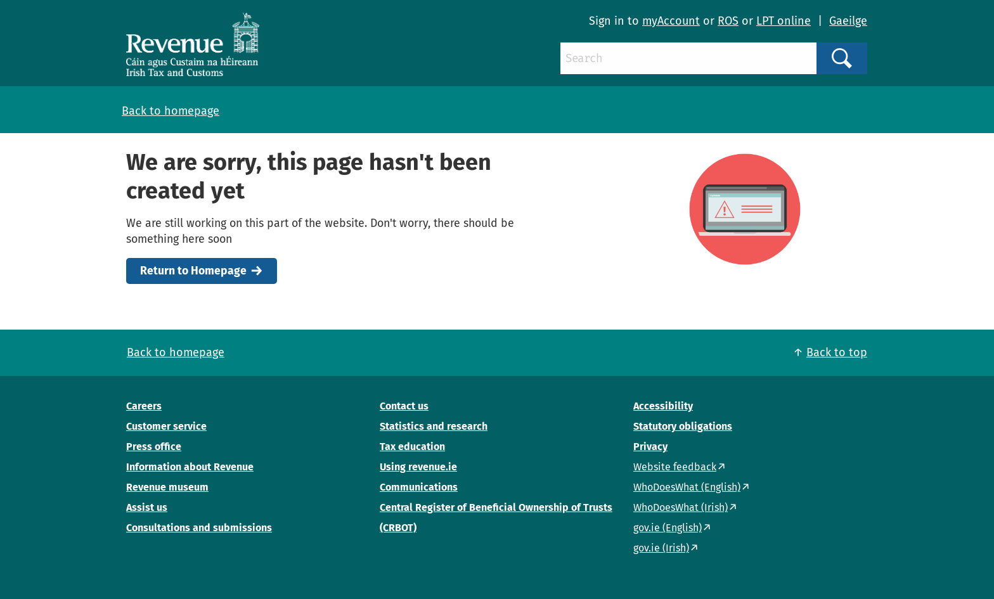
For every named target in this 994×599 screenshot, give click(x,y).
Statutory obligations (682, 426)
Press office (153, 447)
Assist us (146, 507)
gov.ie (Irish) (661, 548)
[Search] (688, 58)
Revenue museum (167, 487)
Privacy (650, 447)
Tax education (412, 447)
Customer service (166, 426)
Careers (144, 406)
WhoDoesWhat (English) (686, 487)
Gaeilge (848, 21)
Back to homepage (170, 111)
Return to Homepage (193, 271)
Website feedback (674, 467)
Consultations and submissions (199, 528)
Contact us (404, 406)
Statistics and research (433, 426)
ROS (728, 21)
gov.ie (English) (667, 528)
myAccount (671, 21)
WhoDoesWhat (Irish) (680, 507)
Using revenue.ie (418, 467)
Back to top (836, 352)
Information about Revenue (190, 467)
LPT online (783, 21)
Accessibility (663, 406)
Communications (419, 487)
